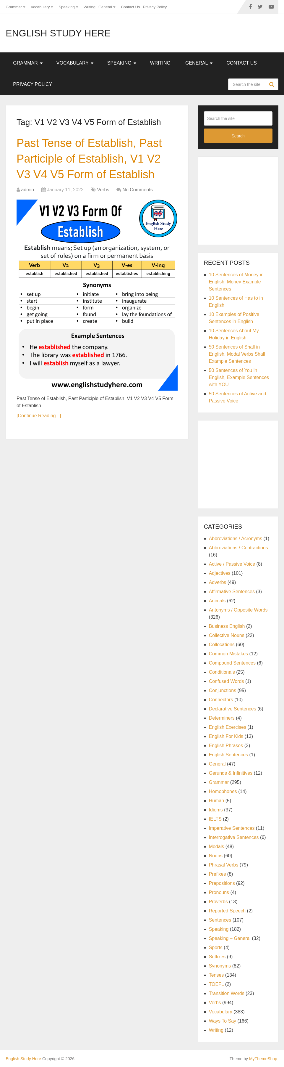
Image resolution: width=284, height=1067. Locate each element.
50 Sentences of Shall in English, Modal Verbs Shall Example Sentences (237, 354)
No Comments (137, 189)
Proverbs (218, 901)
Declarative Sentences (232, 708)
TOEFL (216, 984)
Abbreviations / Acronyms (235, 538)
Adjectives (220, 573)
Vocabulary (40, 7)
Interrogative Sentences (234, 837)
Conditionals (222, 672)
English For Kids (226, 736)
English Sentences (228, 754)
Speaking (66, 7)
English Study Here (58, 33)
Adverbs (217, 582)
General (105, 7)
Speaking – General (230, 938)
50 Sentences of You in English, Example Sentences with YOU (239, 377)
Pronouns (219, 892)
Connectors (221, 699)
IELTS (215, 818)
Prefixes (217, 874)
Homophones (223, 791)
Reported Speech (227, 910)
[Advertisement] (244, 200)
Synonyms (220, 965)
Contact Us (130, 7)
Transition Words (226, 993)
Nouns (216, 855)
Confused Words (226, 681)
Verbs (103, 189)
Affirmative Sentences (232, 591)
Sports (216, 947)
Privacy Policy (155, 7)
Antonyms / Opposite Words (238, 609)
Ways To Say (222, 1020)
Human (216, 800)
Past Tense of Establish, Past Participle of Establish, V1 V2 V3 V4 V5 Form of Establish (89, 159)
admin (27, 189)
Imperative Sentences (232, 828)
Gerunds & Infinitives (231, 773)
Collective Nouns (226, 635)
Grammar (14, 7)
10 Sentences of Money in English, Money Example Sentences (236, 281)
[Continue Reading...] (39, 415)
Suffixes (217, 956)
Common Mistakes (228, 653)
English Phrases (226, 745)
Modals (216, 846)
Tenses (216, 975)
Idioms (216, 809)
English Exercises (227, 727)
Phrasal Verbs (223, 864)
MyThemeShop (263, 1058)
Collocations (222, 644)
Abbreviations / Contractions (238, 547)
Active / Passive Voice (232, 564)
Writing (89, 7)
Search (272, 84)
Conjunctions (222, 690)
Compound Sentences (232, 662)
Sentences (220, 919)
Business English (227, 626)
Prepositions (222, 883)
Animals (217, 600)
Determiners (222, 718)
